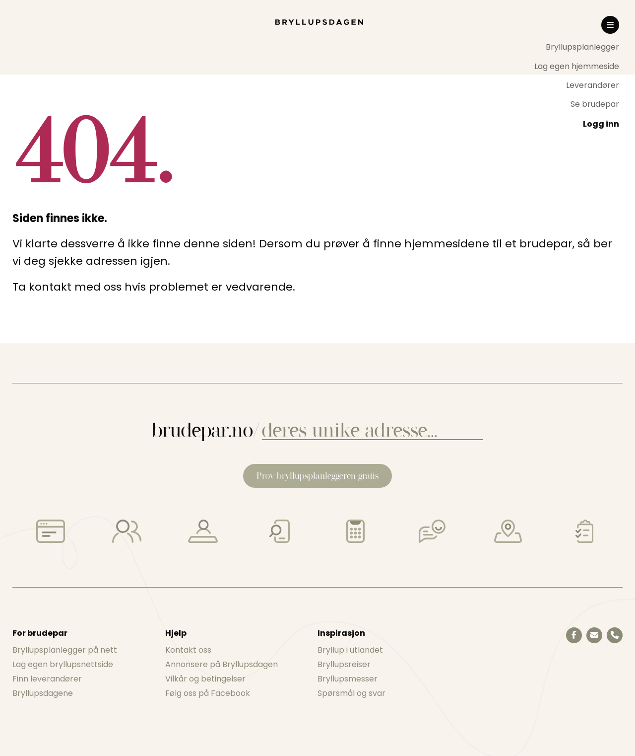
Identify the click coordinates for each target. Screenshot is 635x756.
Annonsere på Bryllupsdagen (221, 664)
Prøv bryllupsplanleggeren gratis (317, 475)
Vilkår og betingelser (205, 678)
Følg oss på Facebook (207, 693)
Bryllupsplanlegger (582, 47)
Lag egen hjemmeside (576, 66)
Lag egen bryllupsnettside (62, 664)
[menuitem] (576, 47)
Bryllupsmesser (348, 678)
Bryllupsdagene (42, 693)
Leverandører (592, 85)
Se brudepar (595, 104)
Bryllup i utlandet (350, 650)
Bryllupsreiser (344, 664)
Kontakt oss (188, 650)
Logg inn (601, 124)
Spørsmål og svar (351, 693)
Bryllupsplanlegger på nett (64, 650)
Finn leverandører (47, 678)
